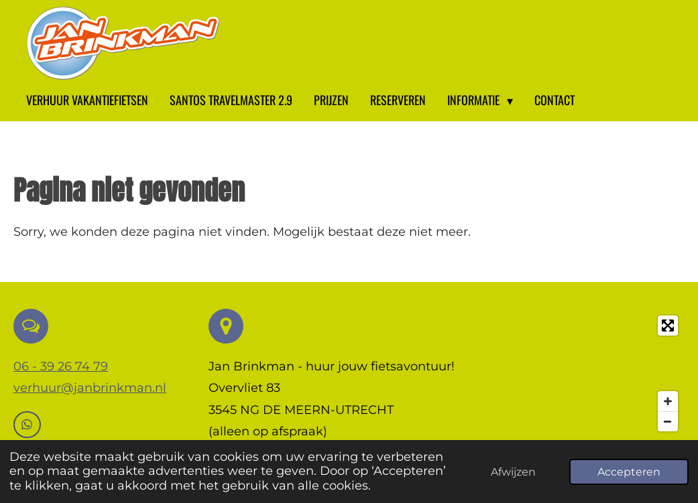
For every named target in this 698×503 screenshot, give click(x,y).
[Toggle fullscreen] (668, 325)
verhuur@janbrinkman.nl (89, 387)
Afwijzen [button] (513, 471)
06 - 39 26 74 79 (60, 366)
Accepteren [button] (628, 471)
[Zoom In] (668, 401)
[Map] (578, 373)
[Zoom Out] (668, 421)
